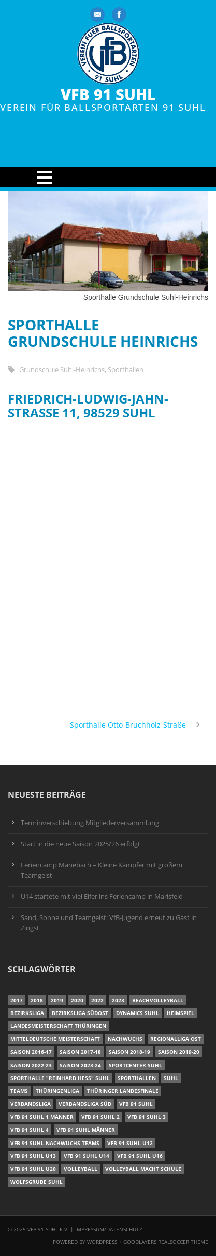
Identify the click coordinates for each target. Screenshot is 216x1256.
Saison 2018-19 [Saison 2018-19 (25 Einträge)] (129, 1051)
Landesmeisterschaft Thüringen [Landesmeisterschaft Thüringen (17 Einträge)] (58, 1025)
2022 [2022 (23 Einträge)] (97, 1000)
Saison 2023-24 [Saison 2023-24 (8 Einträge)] (80, 1065)
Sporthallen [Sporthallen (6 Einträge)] (137, 1078)
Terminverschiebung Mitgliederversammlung (90, 822)
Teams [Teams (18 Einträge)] (19, 1090)
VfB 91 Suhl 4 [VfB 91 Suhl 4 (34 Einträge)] (29, 1129)
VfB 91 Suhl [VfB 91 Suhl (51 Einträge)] (136, 1103)
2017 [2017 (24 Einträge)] (16, 1000)
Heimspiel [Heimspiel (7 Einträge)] (180, 1013)
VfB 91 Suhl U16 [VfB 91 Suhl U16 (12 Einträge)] (140, 1156)
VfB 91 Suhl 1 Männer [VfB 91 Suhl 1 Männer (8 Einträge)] (42, 1116)
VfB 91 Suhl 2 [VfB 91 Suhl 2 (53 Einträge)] (100, 1116)
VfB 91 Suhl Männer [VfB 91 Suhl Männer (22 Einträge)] (85, 1129)
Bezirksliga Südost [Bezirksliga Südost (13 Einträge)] (80, 1013)
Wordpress (103, 1241)
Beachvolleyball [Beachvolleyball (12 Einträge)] (157, 1000)
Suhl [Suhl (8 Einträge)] (171, 1078)
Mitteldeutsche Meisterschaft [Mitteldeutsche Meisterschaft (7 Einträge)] (55, 1038)
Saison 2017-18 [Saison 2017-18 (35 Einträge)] (80, 1051)
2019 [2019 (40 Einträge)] (57, 1000)
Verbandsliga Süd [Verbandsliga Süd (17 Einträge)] (85, 1103)
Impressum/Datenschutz (108, 1229)
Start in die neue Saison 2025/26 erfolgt (80, 844)
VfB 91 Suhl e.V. (48, 1229)
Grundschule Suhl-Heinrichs (62, 369)
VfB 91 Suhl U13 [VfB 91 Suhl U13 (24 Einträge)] (33, 1156)
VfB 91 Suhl (108, 94)
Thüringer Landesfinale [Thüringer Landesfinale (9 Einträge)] (123, 1090)
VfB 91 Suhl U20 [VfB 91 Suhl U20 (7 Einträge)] (33, 1168)
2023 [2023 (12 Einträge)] (118, 1000)
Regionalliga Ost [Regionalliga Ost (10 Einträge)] (175, 1038)
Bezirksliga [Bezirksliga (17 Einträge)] (27, 1013)
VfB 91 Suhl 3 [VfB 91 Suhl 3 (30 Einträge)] (146, 1116)
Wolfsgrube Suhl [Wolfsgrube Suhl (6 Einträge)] (36, 1181)
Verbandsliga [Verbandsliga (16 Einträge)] (30, 1103)
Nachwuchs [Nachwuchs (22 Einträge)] (125, 1038)
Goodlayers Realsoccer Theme (165, 1241)
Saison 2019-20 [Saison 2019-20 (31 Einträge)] (178, 1051)
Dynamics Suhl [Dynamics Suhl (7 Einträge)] (137, 1013)
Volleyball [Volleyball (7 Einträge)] (80, 1168)
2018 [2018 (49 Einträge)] (37, 1000)
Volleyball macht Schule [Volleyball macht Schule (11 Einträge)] (143, 1168)
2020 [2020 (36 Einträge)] (77, 1000)
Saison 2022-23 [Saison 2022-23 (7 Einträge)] (31, 1065)
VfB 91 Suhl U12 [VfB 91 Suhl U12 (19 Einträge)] (130, 1143)
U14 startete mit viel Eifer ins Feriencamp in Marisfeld (102, 896)
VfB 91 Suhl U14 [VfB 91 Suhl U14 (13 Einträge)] (86, 1156)
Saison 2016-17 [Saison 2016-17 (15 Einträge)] (31, 1051)
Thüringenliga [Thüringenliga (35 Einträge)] (57, 1090)
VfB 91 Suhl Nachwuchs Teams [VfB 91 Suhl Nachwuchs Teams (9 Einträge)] (54, 1143)
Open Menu (108, 177)
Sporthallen (125, 369)
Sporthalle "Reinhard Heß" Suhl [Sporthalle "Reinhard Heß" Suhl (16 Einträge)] (60, 1078)
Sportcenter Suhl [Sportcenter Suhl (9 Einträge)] (135, 1065)
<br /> (108, 567)
